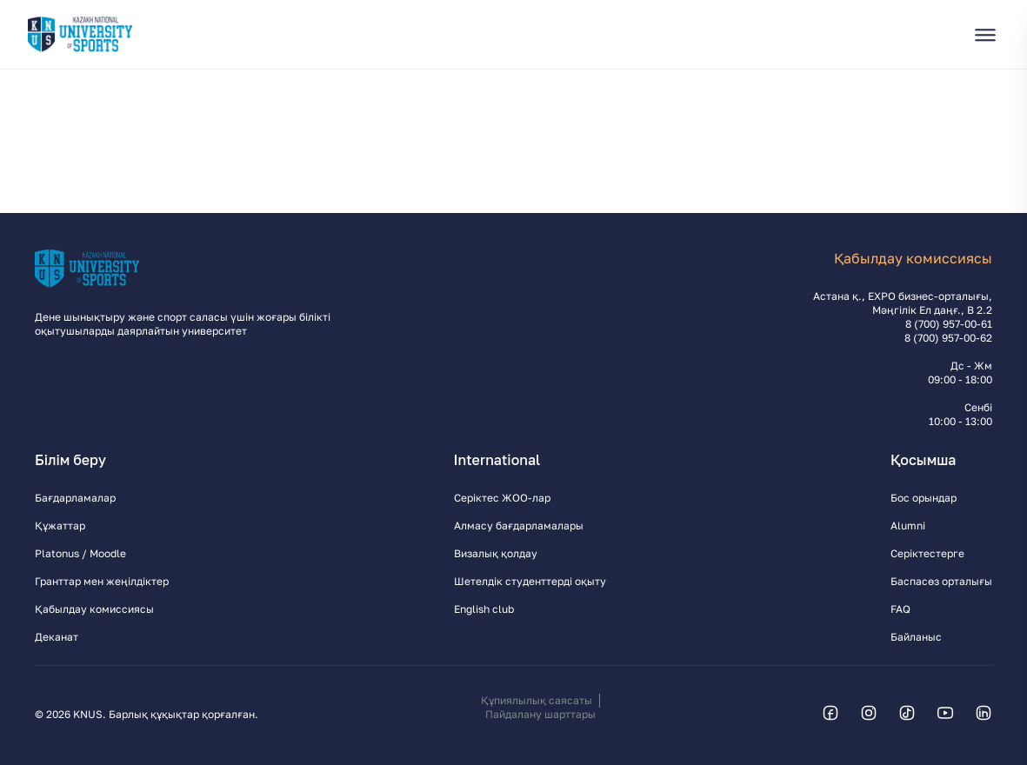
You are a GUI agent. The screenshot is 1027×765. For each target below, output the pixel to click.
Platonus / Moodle (80, 553)
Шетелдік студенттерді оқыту (530, 581)
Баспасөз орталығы (941, 581)
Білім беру (70, 460)
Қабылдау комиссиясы (94, 608)
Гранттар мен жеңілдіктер (102, 581)
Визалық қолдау (495, 553)
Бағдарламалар (75, 497)
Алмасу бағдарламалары (519, 525)
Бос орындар (923, 497)
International (497, 460)
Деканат (56, 636)
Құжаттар (60, 525)
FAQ (900, 608)
